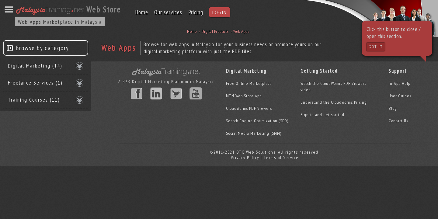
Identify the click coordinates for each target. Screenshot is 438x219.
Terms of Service (281, 157)
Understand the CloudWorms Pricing (334, 102)
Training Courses (34, 99)
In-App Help (399, 83)
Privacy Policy (245, 157)
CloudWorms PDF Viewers (249, 108)
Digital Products (215, 31)
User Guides (400, 96)
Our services (168, 12)
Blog (393, 108)
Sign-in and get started (322, 114)
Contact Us (398, 120)
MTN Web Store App (244, 96)
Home (141, 12)
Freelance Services (35, 82)
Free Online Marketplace (249, 83)
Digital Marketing (35, 65)
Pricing (195, 12)
